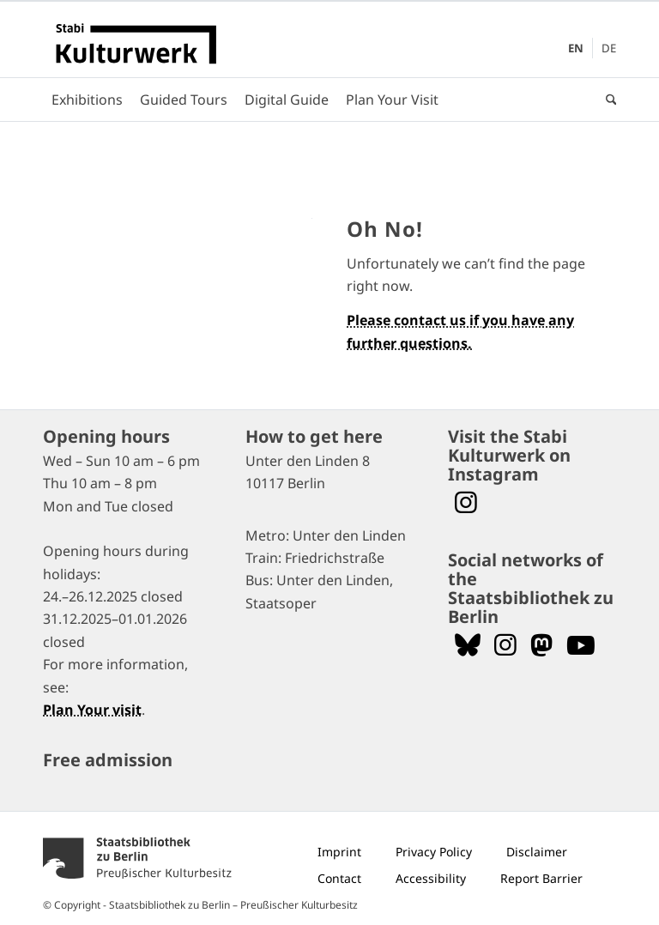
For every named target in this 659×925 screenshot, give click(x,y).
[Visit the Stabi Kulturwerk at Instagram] (466, 502)
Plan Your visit (92, 709)
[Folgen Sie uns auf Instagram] (505, 645)
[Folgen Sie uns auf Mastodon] (541, 645)
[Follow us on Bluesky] (467, 645)
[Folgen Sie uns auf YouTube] (581, 645)
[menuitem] (576, 48)
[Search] (607, 99)
